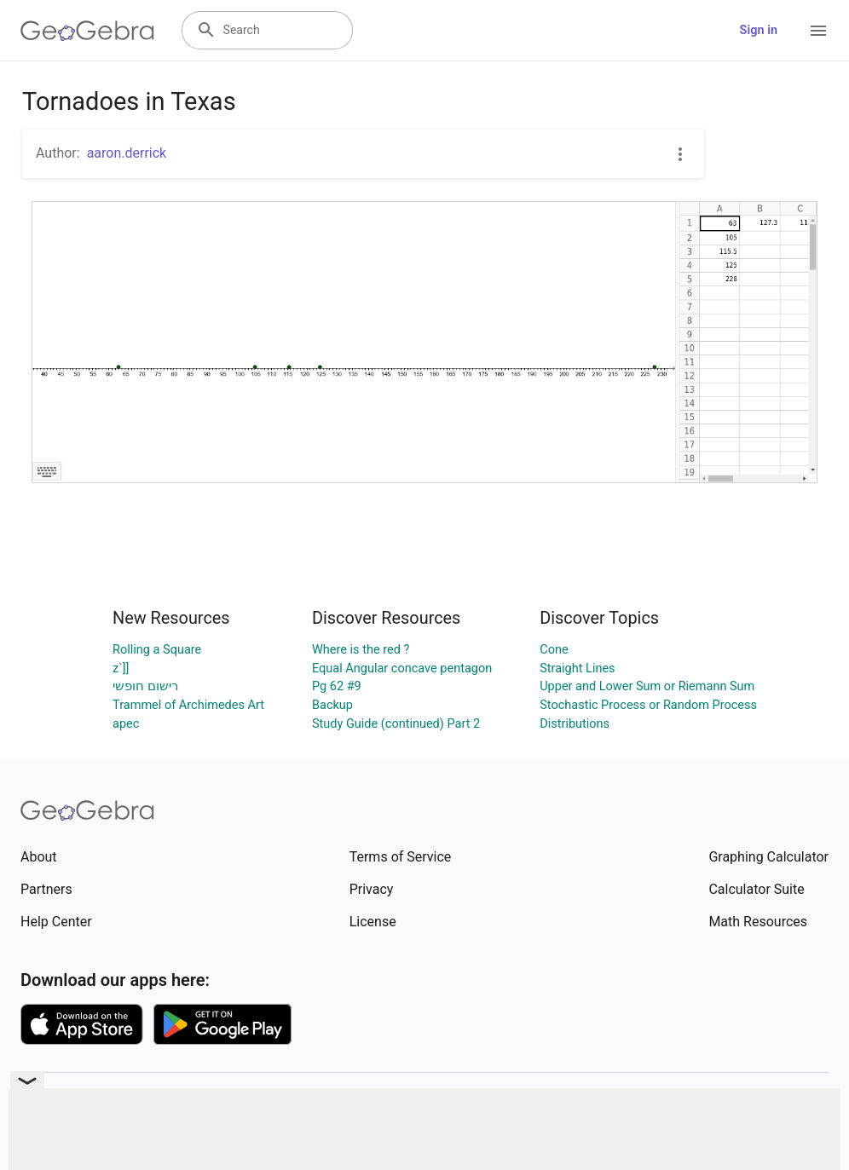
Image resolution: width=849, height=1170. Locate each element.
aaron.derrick (127, 153)
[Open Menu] (818, 30)
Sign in (758, 30)
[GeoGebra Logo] (87, 30)
